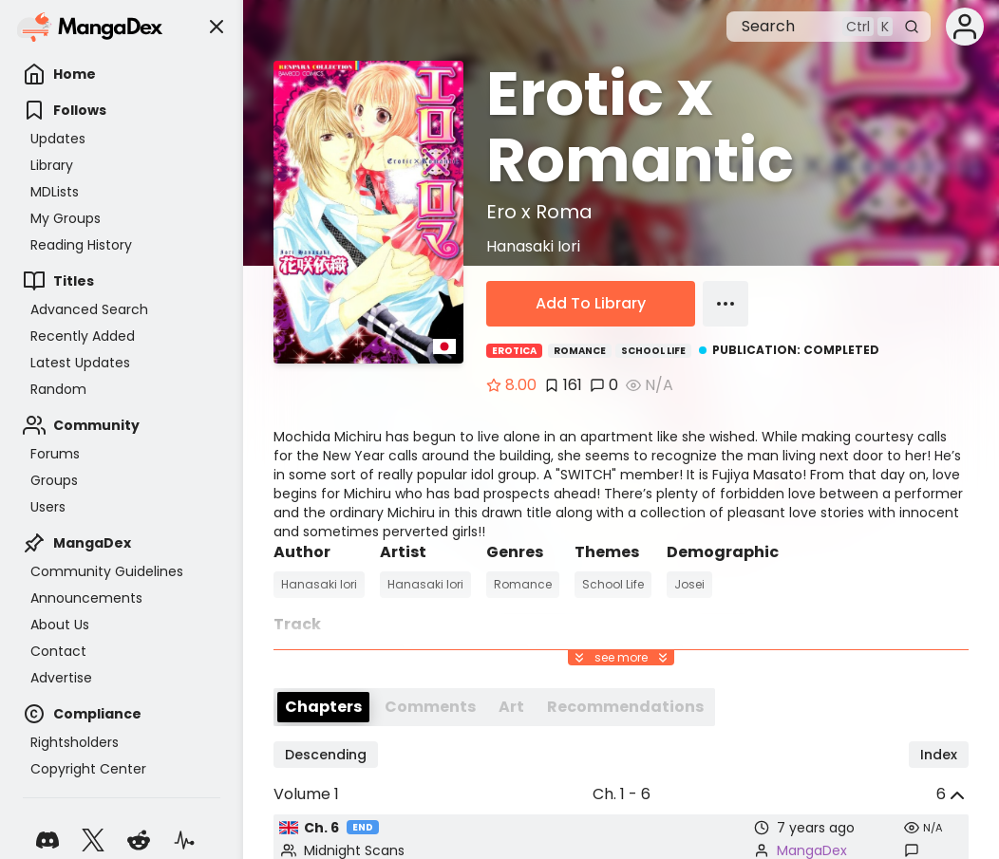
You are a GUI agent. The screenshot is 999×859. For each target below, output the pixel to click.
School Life (653, 351)
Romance (580, 351)
